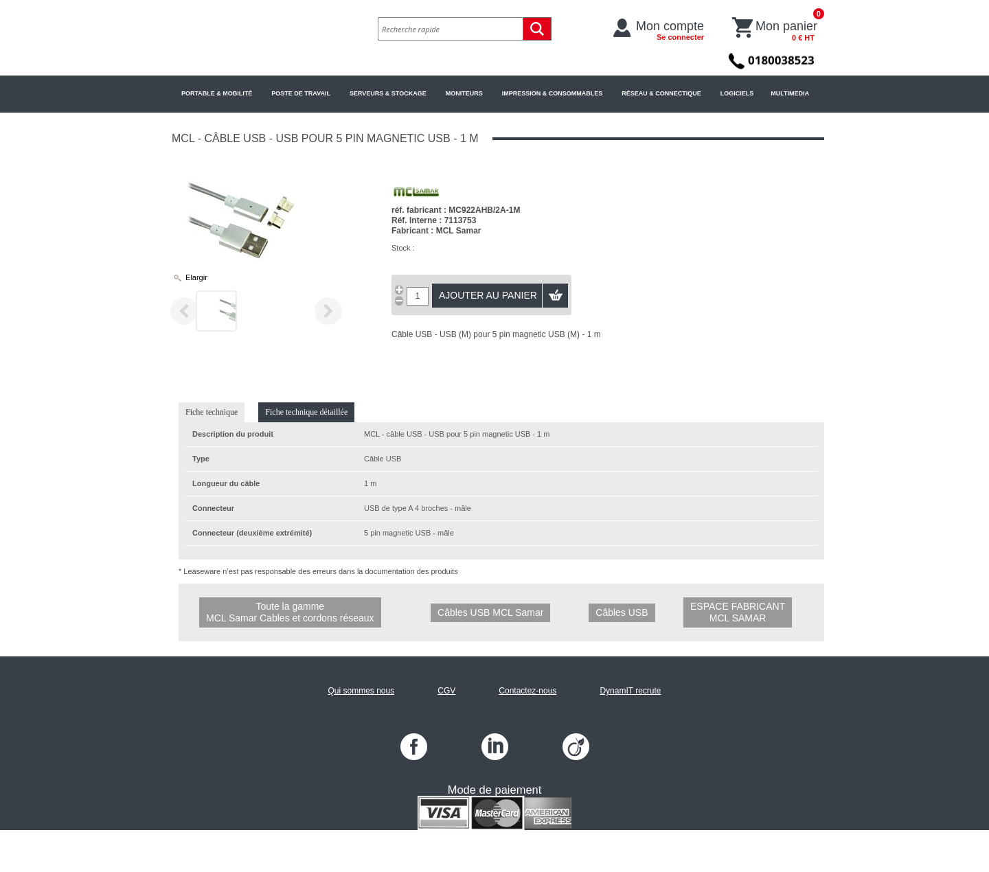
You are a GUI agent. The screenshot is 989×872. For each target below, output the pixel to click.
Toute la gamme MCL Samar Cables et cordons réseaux (290, 612)
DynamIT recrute (630, 691)
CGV (446, 691)
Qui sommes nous (361, 691)
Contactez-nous (527, 691)
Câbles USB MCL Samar (490, 612)
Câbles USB (621, 612)
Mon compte (670, 30)
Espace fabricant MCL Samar (737, 612)
